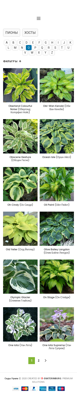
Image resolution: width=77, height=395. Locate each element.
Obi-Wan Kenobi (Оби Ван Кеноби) (56, 107)
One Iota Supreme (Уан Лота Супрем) (57, 347)
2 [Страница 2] (38, 360)
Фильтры (10, 61)
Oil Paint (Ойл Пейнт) (57, 205)
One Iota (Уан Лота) (20, 345)
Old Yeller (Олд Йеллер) (20, 249)
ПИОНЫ (11, 33)
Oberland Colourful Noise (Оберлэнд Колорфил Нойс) (20, 109)
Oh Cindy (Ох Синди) (20, 205)
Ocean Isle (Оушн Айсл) (56, 157)
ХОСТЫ (30, 33)
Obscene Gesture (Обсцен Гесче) (20, 159)
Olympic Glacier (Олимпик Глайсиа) (20, 299)
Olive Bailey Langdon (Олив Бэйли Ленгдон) (57, 251)
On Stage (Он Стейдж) (56, 297)
